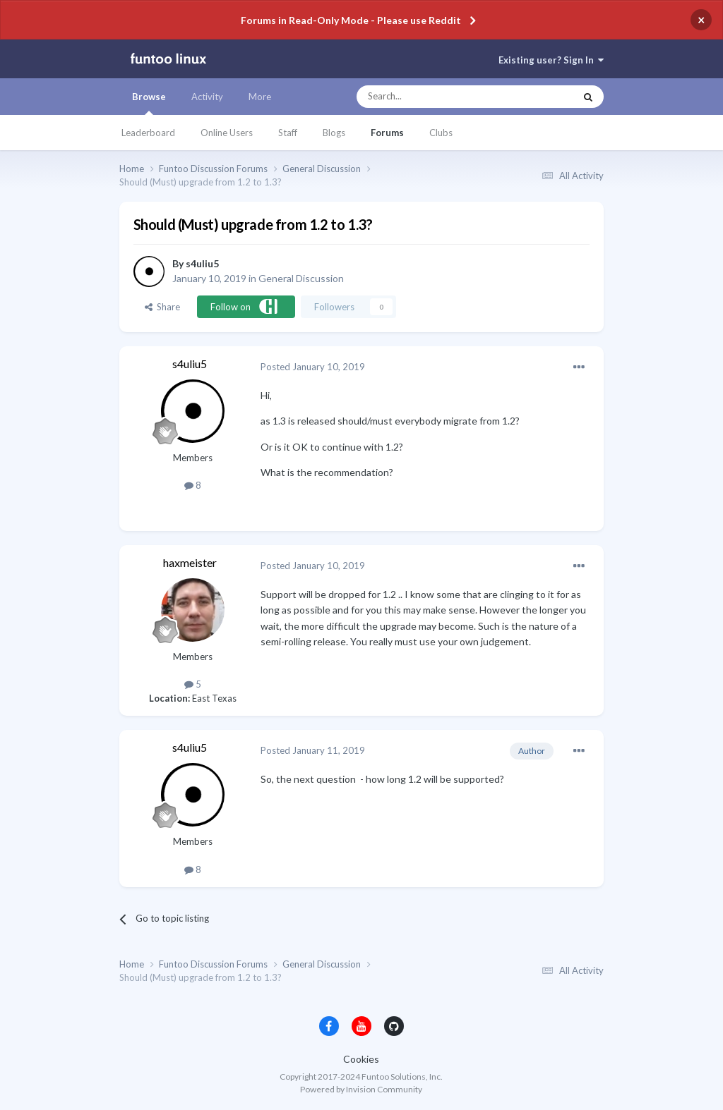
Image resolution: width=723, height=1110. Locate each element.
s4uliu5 (202, 263)
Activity (207, 96)
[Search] (437, 96)
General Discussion (301, 278)
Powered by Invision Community (361, 1089)
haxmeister (190, 562)
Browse (149, 103)
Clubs (441, 132)
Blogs (334, 132)
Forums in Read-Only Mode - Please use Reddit (351, 20)
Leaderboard (148, 132)
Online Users (227, 132)
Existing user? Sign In (551, 60)
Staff (287, 132)
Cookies (361, 1059)
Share (162, 306)
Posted (313, 366)
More (260, 96)
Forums (387, 132)
